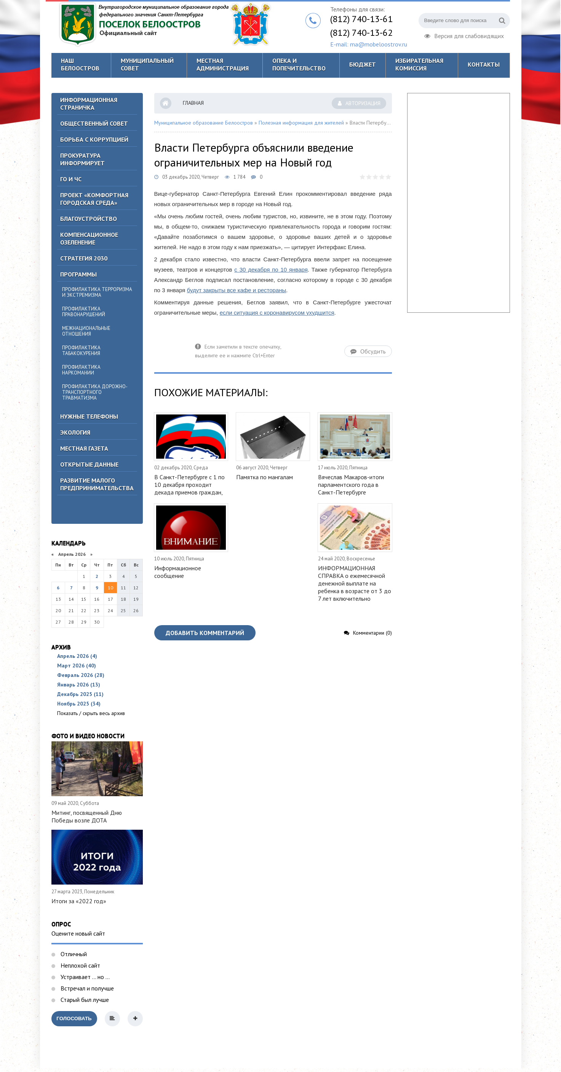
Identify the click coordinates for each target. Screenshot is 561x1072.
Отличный (73, 954)
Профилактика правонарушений (83, 312)
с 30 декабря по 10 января (270, 269)
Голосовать (73, 1018)
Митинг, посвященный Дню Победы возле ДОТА (86, 816)
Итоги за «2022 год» (78, 901)
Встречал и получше (86, 988)
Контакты (484, 64)
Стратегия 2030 (83, 258)
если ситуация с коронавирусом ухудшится (277, 312)
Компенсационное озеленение (89, 238)
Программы (78, 274)
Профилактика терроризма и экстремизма (97, 292)
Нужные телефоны (89, 416)
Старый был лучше (84, 999)
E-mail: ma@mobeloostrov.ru (368, 44)
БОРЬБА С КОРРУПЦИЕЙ (94, 139)
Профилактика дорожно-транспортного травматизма (95, 392)
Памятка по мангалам (264, 477)
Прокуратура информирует (82, 159)
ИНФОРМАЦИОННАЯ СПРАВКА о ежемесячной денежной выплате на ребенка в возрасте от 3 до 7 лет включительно (354, 583)
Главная (193, 102)
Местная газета (84, 448)
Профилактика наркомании (81, 370)
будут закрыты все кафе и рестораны (236, 290)
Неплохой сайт (79, 965)
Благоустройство (88, 218)
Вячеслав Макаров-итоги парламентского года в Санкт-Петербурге (351, 484)
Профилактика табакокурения (81, 350)
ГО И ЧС (71, 179)
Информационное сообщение (177, 571)
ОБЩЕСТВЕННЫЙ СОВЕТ (94, 123)
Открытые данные (89, 464)
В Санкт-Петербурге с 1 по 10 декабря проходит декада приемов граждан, (189, 484)
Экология (75, 432)
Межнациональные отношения (86, 331)
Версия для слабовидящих (464, 35)
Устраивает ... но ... (84, 977)
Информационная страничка (88, 103)
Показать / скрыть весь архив (91, 713)
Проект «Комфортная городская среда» (94, 198)
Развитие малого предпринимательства (97, 484)
